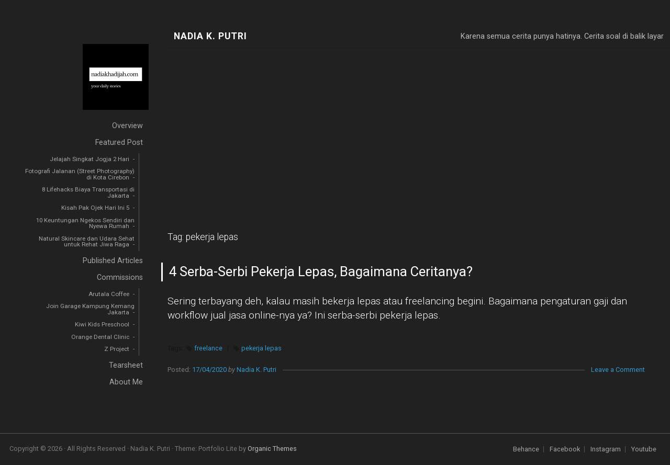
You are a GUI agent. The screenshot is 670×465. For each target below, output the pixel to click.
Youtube (643, 449)
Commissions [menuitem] (120, 277)
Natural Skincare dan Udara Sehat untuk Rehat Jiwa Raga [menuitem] (87, 241)
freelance (208, 348)
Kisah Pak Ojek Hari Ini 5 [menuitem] (95, 207)
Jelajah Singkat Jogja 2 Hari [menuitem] (89, 159)
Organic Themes (272, 448)
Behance (526, 449)
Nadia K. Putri (210, 36)
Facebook (565, 449)
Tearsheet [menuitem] (126, 365)
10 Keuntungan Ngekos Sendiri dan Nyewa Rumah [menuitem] (85, 223)
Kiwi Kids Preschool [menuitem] (102, 324)
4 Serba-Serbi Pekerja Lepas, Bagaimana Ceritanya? (321, 271)
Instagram (605, 449)
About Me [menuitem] (126, 382)
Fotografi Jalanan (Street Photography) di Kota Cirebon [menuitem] (80, 174)
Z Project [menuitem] (116, 349)
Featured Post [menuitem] (119, 142)
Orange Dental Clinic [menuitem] (100, 337)
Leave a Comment (618, 369)
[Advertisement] (419, 127)
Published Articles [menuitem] (113, 260)
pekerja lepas (261, 348)
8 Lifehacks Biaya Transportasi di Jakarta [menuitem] (88, 192)
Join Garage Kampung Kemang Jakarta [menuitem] (90, 309)
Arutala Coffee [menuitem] (108, 294)
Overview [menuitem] (127, 125)
